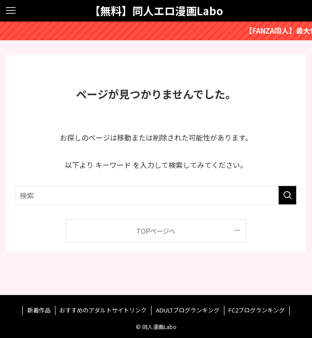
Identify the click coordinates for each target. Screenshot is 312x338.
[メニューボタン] (10, 10)
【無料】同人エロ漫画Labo (156, 10)
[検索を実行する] (287, 195)
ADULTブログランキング (187, 310)
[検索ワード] (156, 195)
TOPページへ (155, 230)
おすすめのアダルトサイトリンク (103, 310)
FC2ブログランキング (256, 310)
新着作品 (39, 310)
